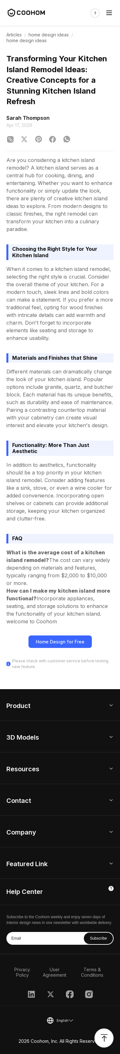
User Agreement (54, 972)
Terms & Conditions (92, 972)
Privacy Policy (22, 972)
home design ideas (48, 34)
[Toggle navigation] (109, 13)
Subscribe (98, 938)
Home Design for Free (60, 641)
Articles (14, 34)
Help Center (24, 892)
